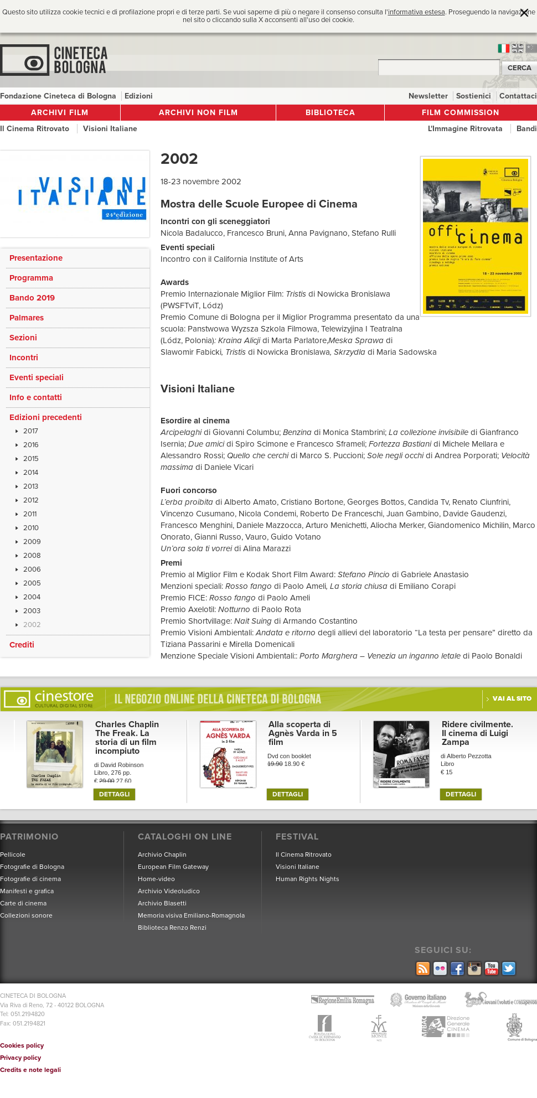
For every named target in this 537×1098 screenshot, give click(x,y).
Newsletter (429, 96)
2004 (31, 597)
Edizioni (139, 96)
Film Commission (460, 112)
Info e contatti (35, 397)
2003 (31, 611)
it (503, 48)
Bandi (527, 128)
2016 (31, 445)
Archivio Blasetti (162, 903)
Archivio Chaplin (162, 854)
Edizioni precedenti (45, 417)
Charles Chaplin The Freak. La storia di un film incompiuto (127, 737)
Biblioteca (330, 112)
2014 (30, 472)
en (517, 48)
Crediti (21, 645)
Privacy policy (20, 1057)
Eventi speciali (36, 377)
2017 (30, 431)
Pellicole (12, 854)
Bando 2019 (32, 298)
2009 (32, 541)
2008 (32, 555)
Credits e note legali (30, 1070)
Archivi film (60, 112)
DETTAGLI (114, 794)
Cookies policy (22, 1045)
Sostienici (474, 96)
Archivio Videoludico (169, 891)
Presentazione (36, 258)
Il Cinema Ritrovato (35, 128)
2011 (30, 514)
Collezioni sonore (26, 915)
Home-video (156, 879)
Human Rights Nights (307, 879)
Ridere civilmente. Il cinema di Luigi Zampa (477, 733)
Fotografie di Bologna (32, 867)
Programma (31, 278)
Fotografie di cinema (30, 879)
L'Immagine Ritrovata (466, 128)
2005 (32, 583)
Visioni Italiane (110, 128)
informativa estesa (416, 12)
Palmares (26, 318)
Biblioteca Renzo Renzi (172, 927)
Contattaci (518, 96)
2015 (31, 458)
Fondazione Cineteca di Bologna (59, 96)
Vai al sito (512, 698)
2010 (31, 528)
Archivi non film (198, 112)
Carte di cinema (23, 903)
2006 (32, 569)
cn (531, 48)
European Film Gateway (173, 867)
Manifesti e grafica (27, 891)
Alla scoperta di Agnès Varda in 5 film (302, 733)
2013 (30, 486)
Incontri (23, 357)
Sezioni (23, 338)
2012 (31, 500)
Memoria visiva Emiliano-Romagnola (191, 915)
